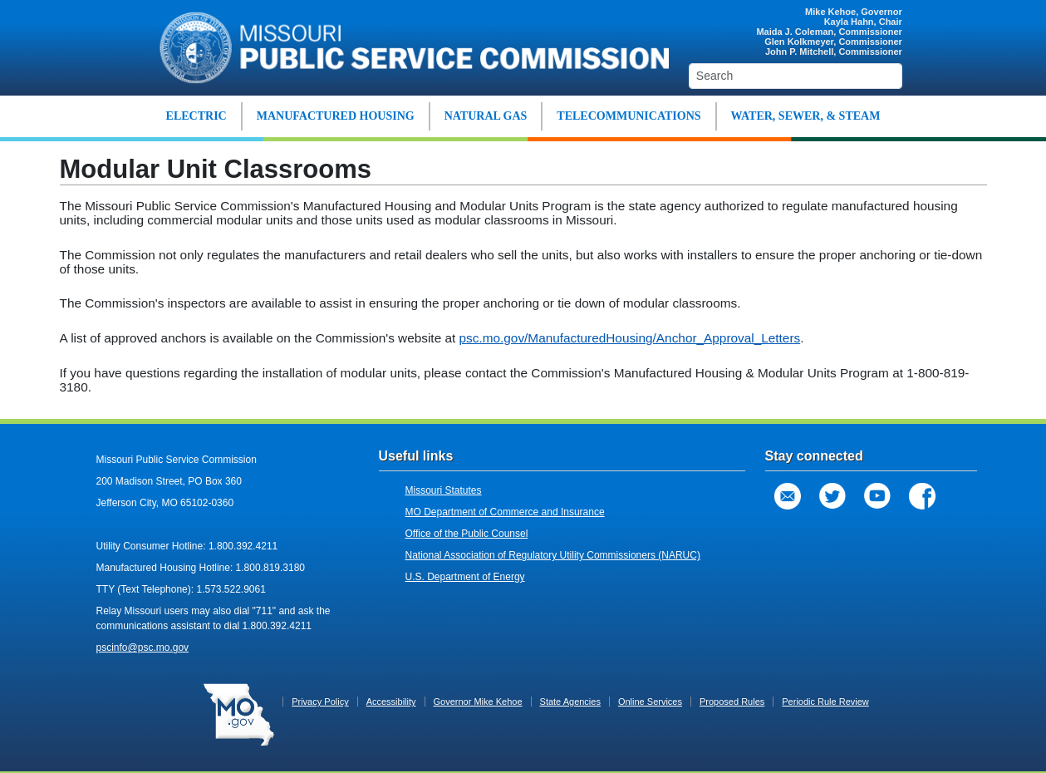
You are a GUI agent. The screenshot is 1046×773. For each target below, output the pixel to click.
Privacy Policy (320, 702)
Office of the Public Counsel (466, 533)
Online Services (650, 702)
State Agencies (570, 702)
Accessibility (391, 702)
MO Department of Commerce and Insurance (505, 512)
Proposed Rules (732, 702)
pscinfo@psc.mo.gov (142, 647)
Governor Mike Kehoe (478, 702)
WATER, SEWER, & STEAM (806, 116)
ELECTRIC (196, 116)
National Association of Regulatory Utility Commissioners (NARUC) (552, 555)
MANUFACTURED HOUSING (336, 116)
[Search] (795, 76)
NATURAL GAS (486, 116)
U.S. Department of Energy (465, 577)
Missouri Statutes (443, 490)
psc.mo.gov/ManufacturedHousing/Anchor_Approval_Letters (630, 338)
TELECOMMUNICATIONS (628, 116)
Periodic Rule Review (825, 702)
